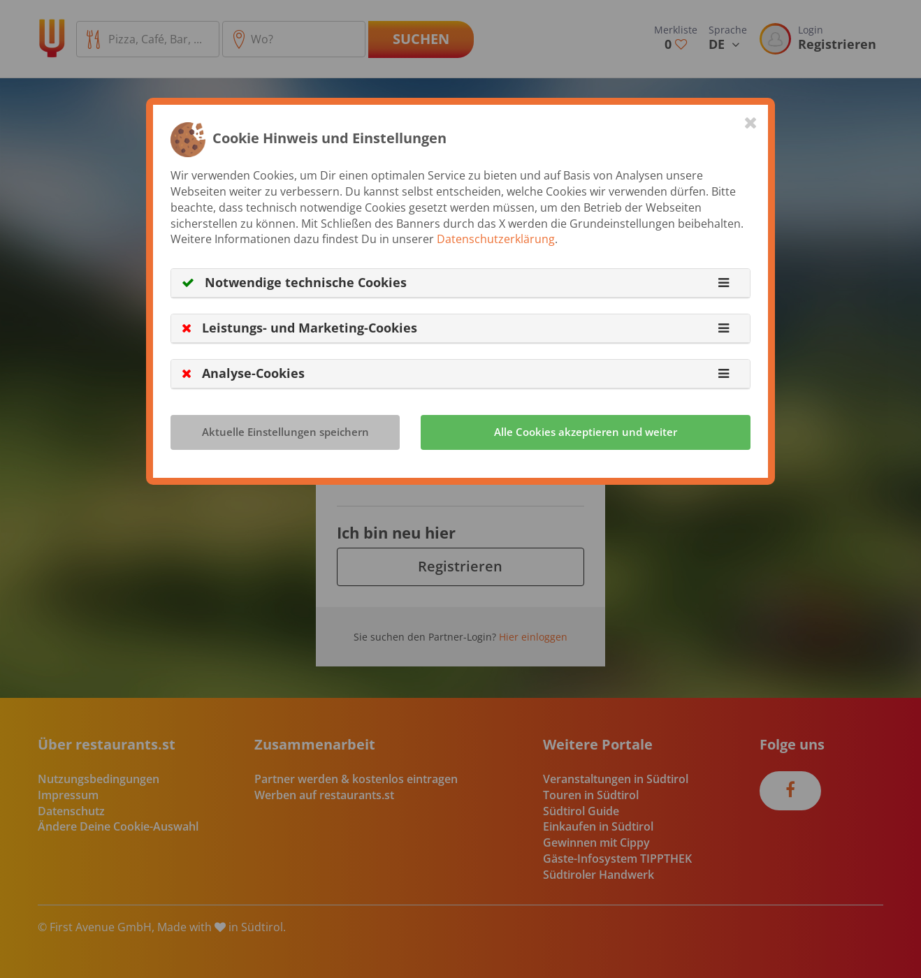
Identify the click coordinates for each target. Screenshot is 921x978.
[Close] (750, 122)
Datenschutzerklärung (496, 239)
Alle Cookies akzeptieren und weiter (585, 432)
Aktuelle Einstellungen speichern (285, 432)
